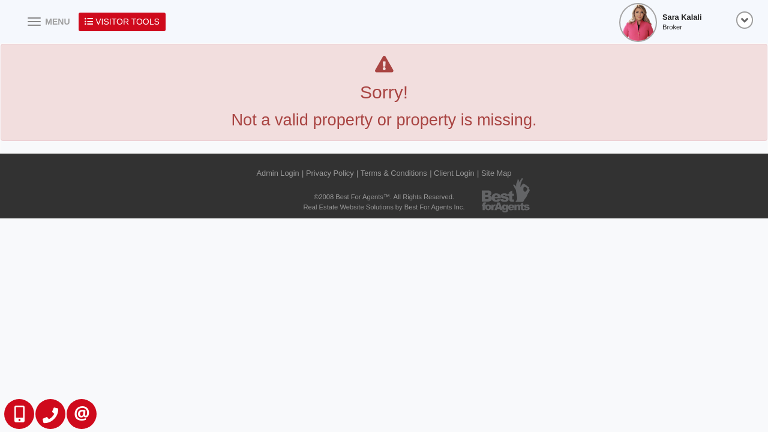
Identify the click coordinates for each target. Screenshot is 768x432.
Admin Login (278, 173)
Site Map (496, 173)
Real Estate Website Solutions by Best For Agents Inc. (383, 207)
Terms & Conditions (394, 173)
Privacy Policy (330, 173)
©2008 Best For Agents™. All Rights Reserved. (384, 196)
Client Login (454, 173)
